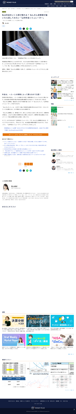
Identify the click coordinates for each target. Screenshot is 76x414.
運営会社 (17, 401)
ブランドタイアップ (68, 3)
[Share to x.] (24, 29)
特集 (55, 3)
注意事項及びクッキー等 (44, 401)
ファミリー (70, 6)
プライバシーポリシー (35, 401)
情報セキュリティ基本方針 (25, 401)
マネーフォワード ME (38, 403)
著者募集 (57, 401)
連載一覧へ (70, 354)
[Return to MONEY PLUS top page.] (9, 2)
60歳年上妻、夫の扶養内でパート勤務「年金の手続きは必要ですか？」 (21, 152)
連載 (51, 3)
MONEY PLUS (4, 8)
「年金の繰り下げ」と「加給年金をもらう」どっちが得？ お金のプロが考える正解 (24, 151)
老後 (57, 6)
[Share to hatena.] (31, 29)
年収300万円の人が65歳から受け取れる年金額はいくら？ (18, 149)
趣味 (65, 6)
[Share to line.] (27, 29)
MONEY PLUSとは (11, 401)
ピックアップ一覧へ (68, 100)
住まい (61, 6)
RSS (61, 401)
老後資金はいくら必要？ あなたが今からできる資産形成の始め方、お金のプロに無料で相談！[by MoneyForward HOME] (26, 129)
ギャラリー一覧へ (69, 390)
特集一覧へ (70, 127)
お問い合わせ (52, 401)
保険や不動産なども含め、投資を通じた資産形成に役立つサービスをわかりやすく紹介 (24, 154)
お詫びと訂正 (65, 401)
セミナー (60, 3)
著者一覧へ (70, 172)
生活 (48, 6)
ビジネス (53, 6)
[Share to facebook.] (20, 29)
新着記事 (47, 3)
